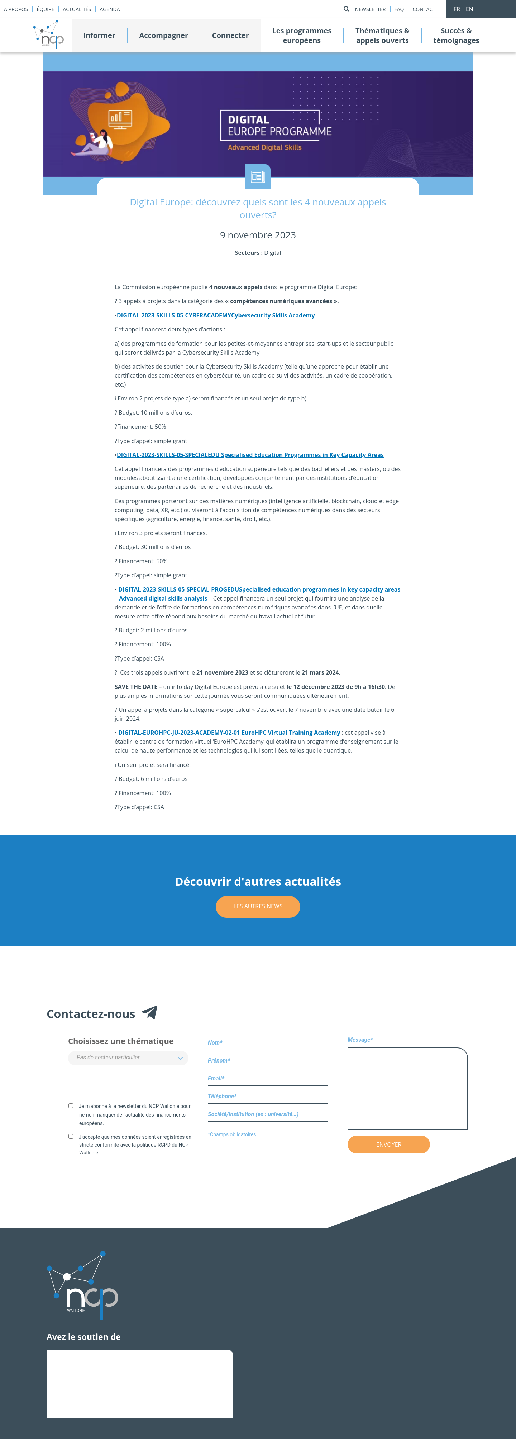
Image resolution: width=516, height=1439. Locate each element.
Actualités (77, 9)
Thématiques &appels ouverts (382, 35)
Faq (399, 9)
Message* (408, 1083)
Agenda (110, 9)
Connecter (230, 35)
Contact (423, 9)
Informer (99, 35)
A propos (16, 9)
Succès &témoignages (456, 35)
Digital (272, 253)
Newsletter (370, 9)
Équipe (45, 9)
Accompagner (163, 35)
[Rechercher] (346, 9)
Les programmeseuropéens (301, 35)
